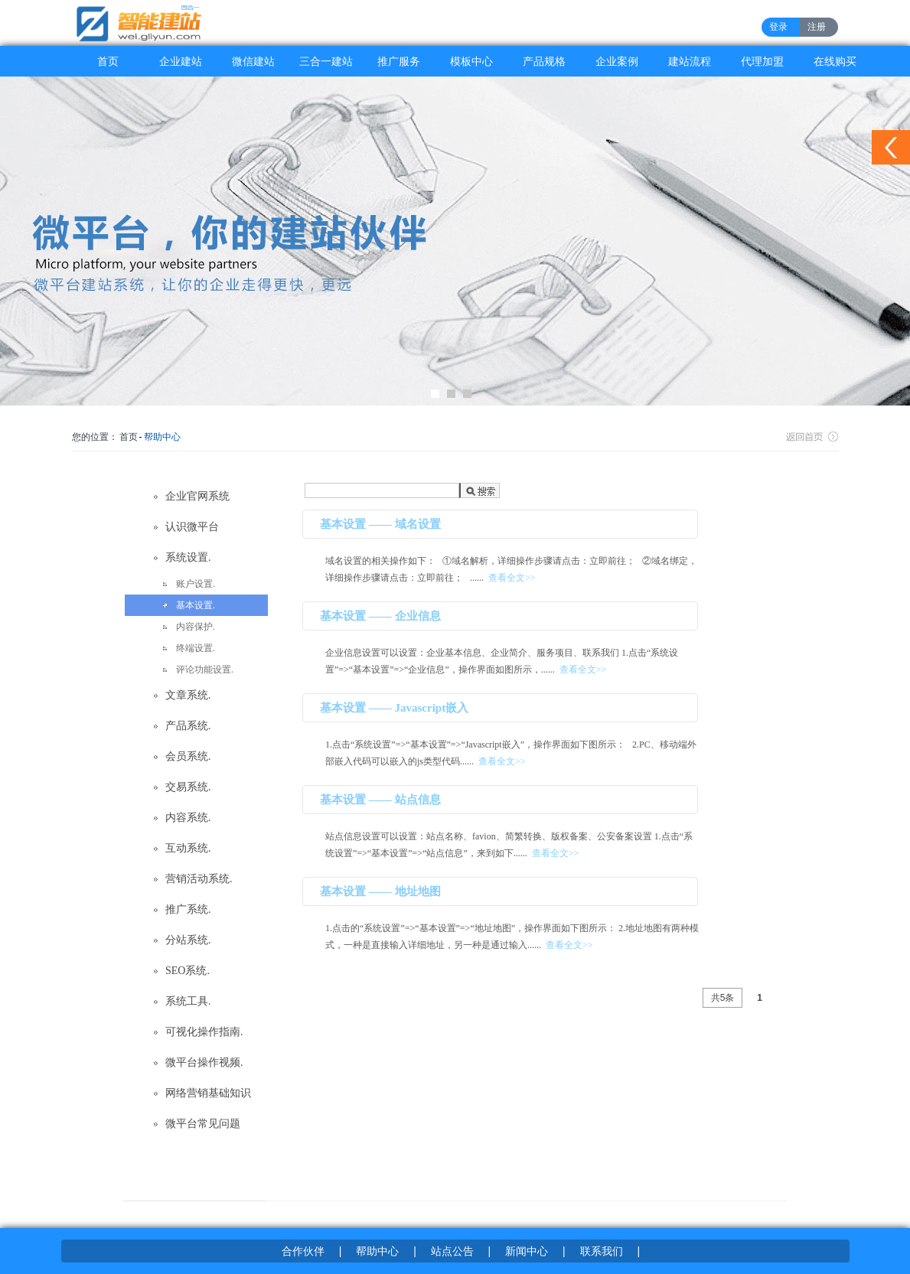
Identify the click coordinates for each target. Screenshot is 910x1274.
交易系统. (188, 787)
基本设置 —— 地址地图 (380, 891)
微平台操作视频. (204, 1062)
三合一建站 (326, 61)
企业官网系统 (197, 496)
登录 (778, 26)
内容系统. (188, 817)
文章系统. (188, 695)
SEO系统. (187, 970)
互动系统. (188, 848)
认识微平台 (192, 527)
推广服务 (398, 61)
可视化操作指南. (204, 1032)
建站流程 (689, 61)
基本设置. (195, 605)
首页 (108, 61)
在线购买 (835, 61)
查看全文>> (512, 577)
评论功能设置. (204, 669)
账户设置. (195, 583)
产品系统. (188, 725)
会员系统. (188, 756)
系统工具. (188, 1001)
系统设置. (188, 557)
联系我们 (601, 1251)
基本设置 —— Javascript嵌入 (394, 708)
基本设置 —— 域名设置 (380, 524)
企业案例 (616, 61)
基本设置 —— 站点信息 (380, 799)
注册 (816, 26)
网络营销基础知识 (208, 1093)
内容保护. (195, 626)
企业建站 (180, 61)
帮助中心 (162, 437)
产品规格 (544, 61)
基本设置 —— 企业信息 (380, 616)
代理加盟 (762, 61)
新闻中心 (526, 1251)
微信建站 (253, 61)
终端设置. (195, 648)
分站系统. (188, 940)
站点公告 (452, 1251)
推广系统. (188, 909)
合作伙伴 (303, 1251)
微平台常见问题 (202, 1123)
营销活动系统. (199, 879)
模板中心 (471, 61)
